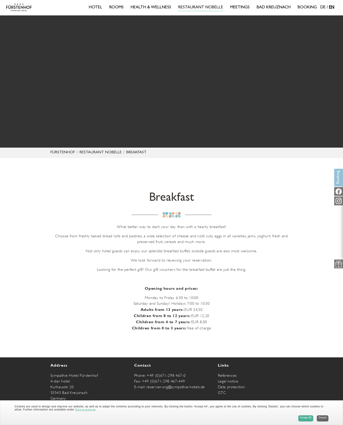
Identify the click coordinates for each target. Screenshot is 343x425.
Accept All (305, 418)
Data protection (231, 387)
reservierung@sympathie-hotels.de (175, 387)
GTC (222, 392)
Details (323, 418)
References (227, 375)
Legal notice (228, 381)
